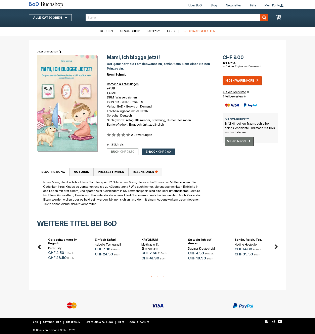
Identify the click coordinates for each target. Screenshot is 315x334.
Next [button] (276, 246)
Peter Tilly (55, 248)
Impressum (73, 322)
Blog (214, 5)
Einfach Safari (105, 240)
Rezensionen (145, 171)
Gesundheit (130, 31)
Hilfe (253, 5)
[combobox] (177, 17)
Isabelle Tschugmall (108, 244)
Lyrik (171, 31)
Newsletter (233, 5)
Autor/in (81, 172)
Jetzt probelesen (47, 51)
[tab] (53, 172)
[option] (64, 249)
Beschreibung (53, 172)
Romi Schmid (117, 74)
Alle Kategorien (50, 17)
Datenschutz (52, 322)
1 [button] (151, 276)
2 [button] (157, 276)
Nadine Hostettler (246, 244)
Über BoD (195, 5)
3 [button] (164, 276)
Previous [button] (39, 246)
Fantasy (153, 31)
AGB (35, 322)
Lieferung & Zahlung (99, 322)
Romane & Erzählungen (123, 84)
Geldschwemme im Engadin (63, 241)
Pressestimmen (111, 172)
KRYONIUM (149, 240)
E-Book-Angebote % (199, 31)
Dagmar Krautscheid (201, 248)
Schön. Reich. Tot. (248, 240)
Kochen (106, 31)
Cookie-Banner (139, 322)
